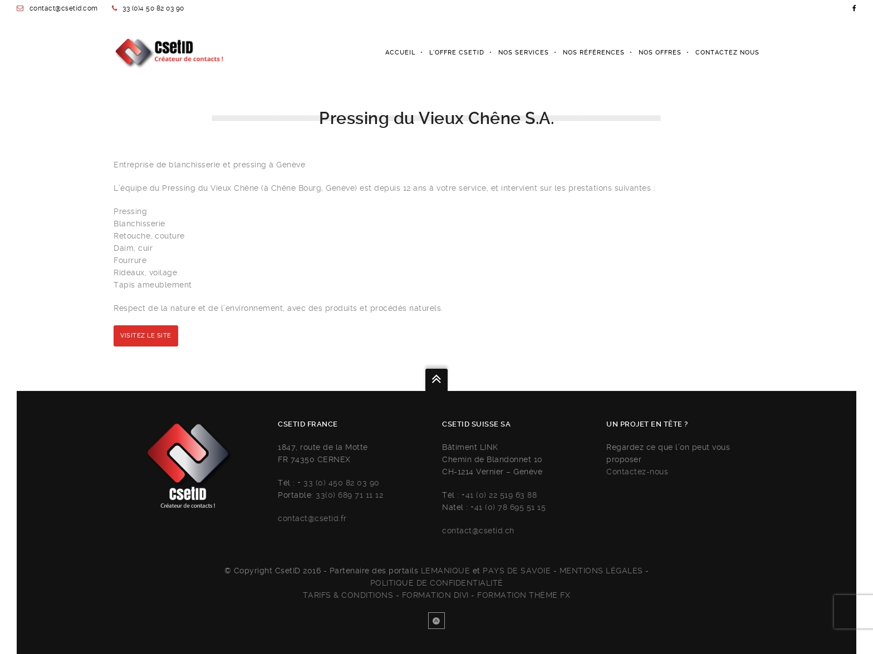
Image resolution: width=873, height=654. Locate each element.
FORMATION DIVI (435, 595)
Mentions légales (601, 570)
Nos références (594, 52)
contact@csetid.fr (312, 518)
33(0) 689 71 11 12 (349, 494)
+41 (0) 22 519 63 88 (499, 494)
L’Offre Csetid (456, 52)
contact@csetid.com (64, 8)
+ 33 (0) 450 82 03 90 (338, 482)
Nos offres (660, 52)
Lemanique (445, 570)
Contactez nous (727, 52)
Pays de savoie (517, 570)
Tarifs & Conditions (348, 595)
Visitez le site (145, 335)
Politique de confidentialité (436, 582)
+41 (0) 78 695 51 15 (508, 507)
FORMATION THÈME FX (523, 595)
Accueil (400, 52)
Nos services (523, 52)
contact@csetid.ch (478, 530)
